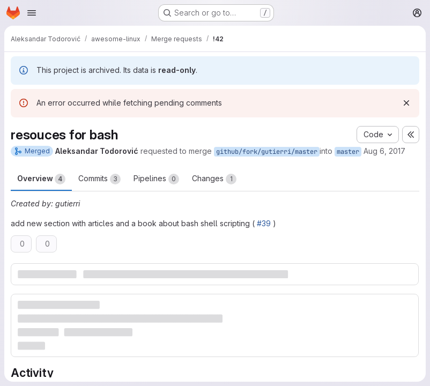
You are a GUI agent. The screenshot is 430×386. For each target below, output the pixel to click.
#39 (264, 223)
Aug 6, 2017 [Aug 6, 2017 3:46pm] (384, 150)
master (348, 151)
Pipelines (156, 179)
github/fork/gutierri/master (266, 151)
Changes (214, 179)
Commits (99, 179)
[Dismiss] (406, 102)
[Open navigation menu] (31, 12)
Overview (41, 179)
